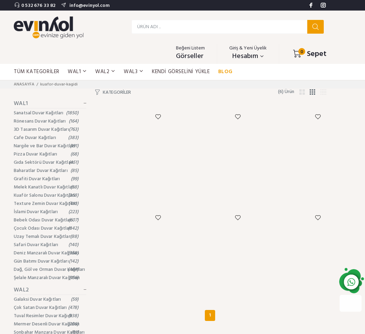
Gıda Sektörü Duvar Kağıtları (46, 162)
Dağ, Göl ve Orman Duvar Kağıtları (49, 270)
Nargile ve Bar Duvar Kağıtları (46, 146)
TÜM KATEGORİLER (36, 72)
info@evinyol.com (88, 6)
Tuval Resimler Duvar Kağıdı (46, 316)
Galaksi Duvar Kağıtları (46, 299)
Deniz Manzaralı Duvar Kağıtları (46, 253)
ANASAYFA (24, 84)
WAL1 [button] (77, 72)
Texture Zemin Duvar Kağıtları (46, 204)
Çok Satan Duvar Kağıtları (46, 308)
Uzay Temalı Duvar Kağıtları (46, 237)
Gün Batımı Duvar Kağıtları (46, 261)
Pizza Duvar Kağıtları (46, 154)
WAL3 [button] (134, 72)
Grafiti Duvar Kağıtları (46, 179)
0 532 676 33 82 (38, 6)
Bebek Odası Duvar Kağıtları (46, 220)
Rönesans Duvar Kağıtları (46, 121)
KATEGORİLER (117, 92)
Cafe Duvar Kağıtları (46, 138)
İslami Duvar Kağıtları (46, 212)
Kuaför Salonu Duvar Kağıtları (46, 195)
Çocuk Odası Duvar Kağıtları (46, 228)
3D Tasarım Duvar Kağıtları (46, 130)
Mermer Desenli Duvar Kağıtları (46, 324)
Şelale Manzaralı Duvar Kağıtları (47, 278)
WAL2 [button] (105, 72)
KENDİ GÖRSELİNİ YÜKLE (181, 72)
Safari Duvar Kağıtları (46, 245)
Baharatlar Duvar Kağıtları (46, 171)
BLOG (225, 72)
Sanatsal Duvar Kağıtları (46, 113)
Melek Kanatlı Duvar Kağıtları (46, 187)
